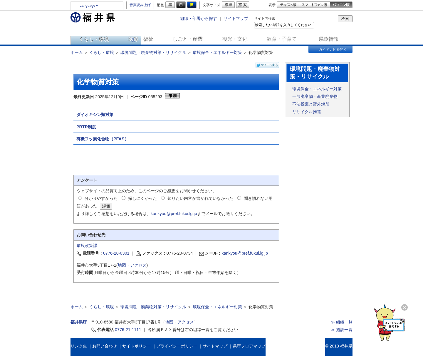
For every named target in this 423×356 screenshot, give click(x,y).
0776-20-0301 (116, 253)
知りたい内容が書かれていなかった (200, 198)
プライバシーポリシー (176, 346)
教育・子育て (282, 39)
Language (89, 6)
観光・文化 (235, 39)
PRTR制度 (86, 127)
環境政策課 (87, 245)
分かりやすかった (101, 198)
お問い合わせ (104, 346)
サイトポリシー (136, 346)
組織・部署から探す (198, 18)
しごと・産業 (188, 39)
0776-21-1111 (128, 329)
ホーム (76, 52)
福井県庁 (78, 322)
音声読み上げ (140, 5)
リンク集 (78, 346)
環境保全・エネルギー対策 (217, 52)
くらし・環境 (94, 39)
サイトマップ (236, 18)
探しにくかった (142, 198)
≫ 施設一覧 (341, 329)
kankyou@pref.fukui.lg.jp (174, 213)
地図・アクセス (132, 265)
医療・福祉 (141, 39)
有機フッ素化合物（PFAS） (102, 139)
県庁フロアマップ (249, 346)
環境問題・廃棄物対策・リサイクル (153, 52)
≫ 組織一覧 (341, 322)
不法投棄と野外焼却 (310, 104)
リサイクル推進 (306, 111)
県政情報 (329, 39)
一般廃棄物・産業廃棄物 (315, 96)
